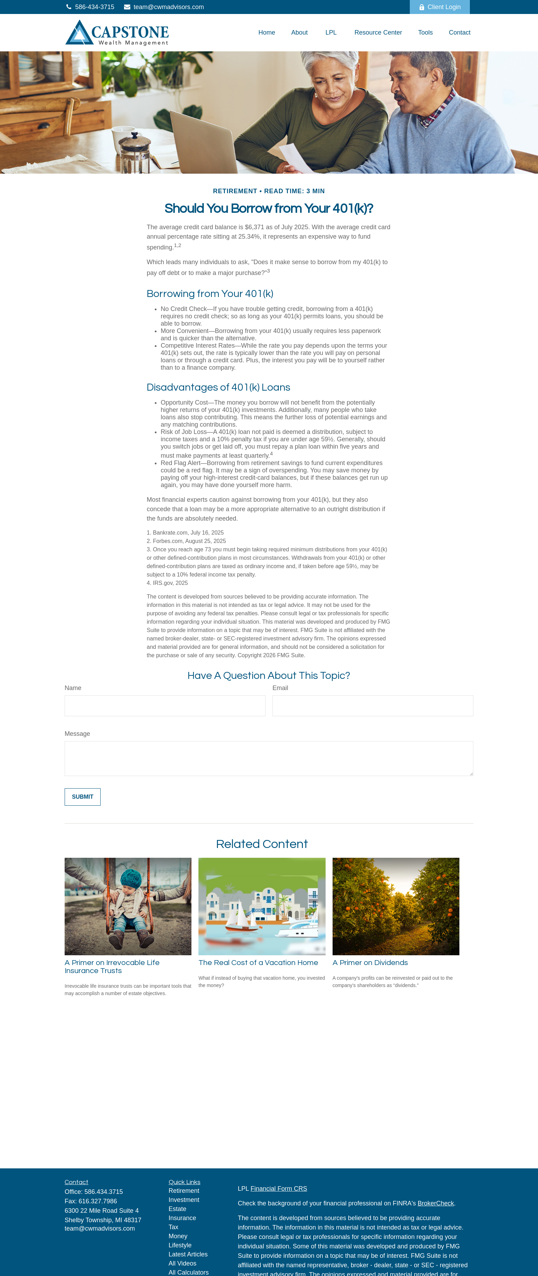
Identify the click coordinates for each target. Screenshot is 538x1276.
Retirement (184, 1190)
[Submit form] (83, 797)
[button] (267, 32)
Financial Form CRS (278, 1188)
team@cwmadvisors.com (163, 6)
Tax (174, 1227)
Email (280, 687)
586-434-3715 (89, 6)
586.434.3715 (104, 1191)
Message (77, 733)
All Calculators (189, 1272)
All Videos (183, 1263)
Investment (184, 1199)
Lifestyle (180, 1245)
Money (178, 1236)
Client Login (440, 6)
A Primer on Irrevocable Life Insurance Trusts (112, 967)
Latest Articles (188, 1254)
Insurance (182, 1218)
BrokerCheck (436, 1203)
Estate (178, 1208)
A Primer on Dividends (370, 963)
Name (73, 687)
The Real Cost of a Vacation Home (258, 963)
